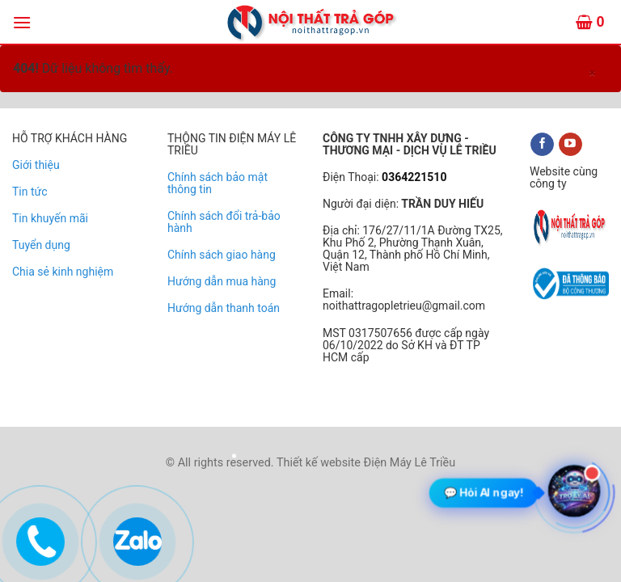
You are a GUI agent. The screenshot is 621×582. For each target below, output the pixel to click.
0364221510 (413, 177)
